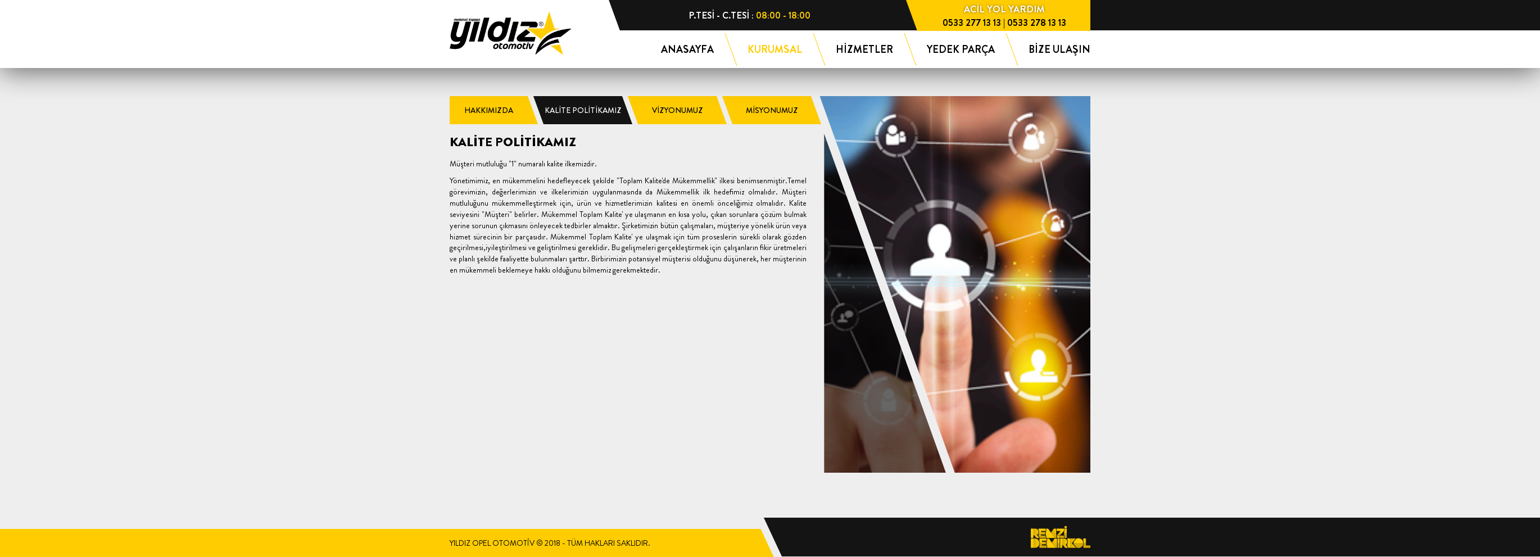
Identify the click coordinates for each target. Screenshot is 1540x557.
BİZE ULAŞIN (1059, 49)
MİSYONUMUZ (772, 110)
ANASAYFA (687, 49)
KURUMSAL (775, 49)
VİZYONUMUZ (677, 110)
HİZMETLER (864, 49)
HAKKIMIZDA (488, 110)
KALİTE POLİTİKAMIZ (583, 110)
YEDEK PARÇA (961, 49)
